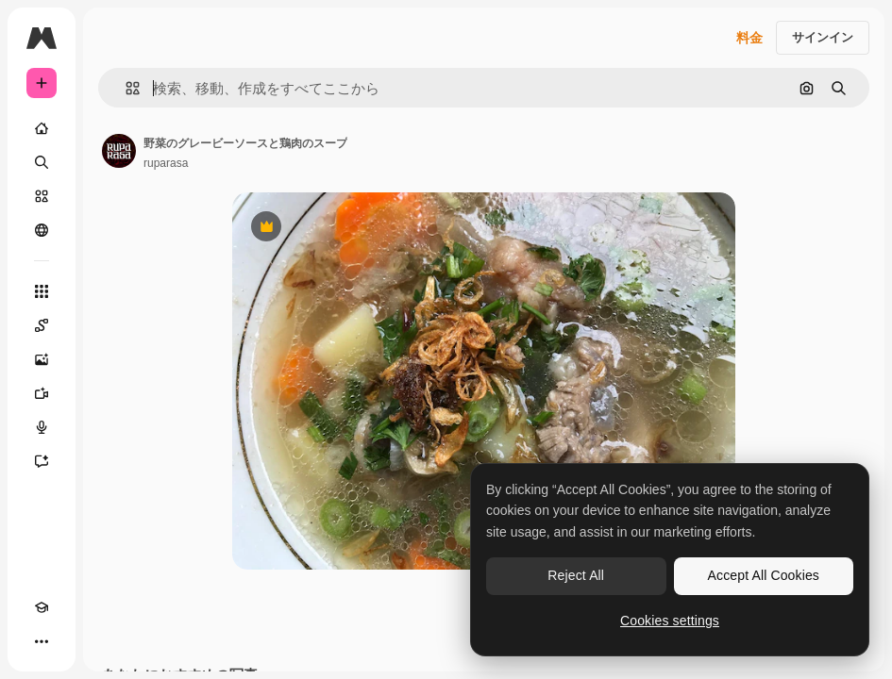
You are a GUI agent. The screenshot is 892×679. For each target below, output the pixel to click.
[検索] (41, 162)
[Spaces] (41, 325)
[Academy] (41, 607)
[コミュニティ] (41, 230)
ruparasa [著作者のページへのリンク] (165, 163)
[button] (125, 88)
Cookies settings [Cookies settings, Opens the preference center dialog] (669, 620)
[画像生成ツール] (41, 359)
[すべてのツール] (41, 291)
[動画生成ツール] (41, 393)
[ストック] (41, 196)
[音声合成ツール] (41, 427)
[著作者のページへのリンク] (119, 151)
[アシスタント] (41, 461)
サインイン (822, 37)
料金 (749, 37)
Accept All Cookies (763, 575)
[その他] (41, 641)
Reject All (575, 575)
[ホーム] (41, 128)
